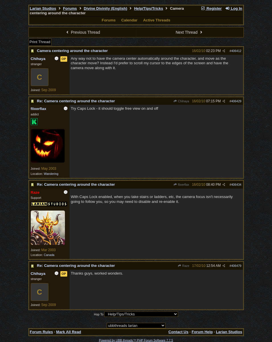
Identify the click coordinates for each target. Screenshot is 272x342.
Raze (183, 265)
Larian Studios (43, 8)
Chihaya (181, 101)
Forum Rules (41, 332)
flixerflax (181, 184)
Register (211, 8)
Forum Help (202, 332)
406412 (236, 51)
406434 (236, 184)
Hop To (99, 314)
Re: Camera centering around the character (76, 101)
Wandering (51, 173)
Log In (233, 8)
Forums (70, 8)
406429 (236, 101)
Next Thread (190, 32)
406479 (236, 265)
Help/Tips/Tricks (148, 8)
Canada (49, 255)
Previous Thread (82, 32)
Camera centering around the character (72, 51)
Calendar (129, 20)
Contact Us (178, 332)
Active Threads (156, 20)
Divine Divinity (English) (105, 8)
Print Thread (40, 42)
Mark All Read (68, 332)
